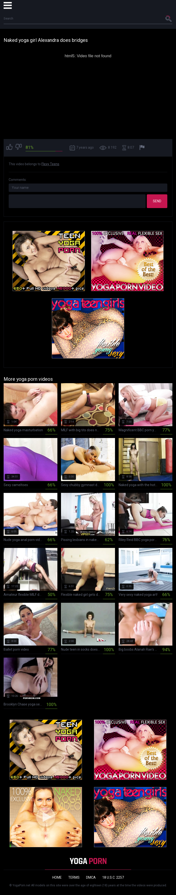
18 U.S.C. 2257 (113, 877)
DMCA (91, 877)
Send (157, 201)
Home (57, 877)
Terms (74, 877)
